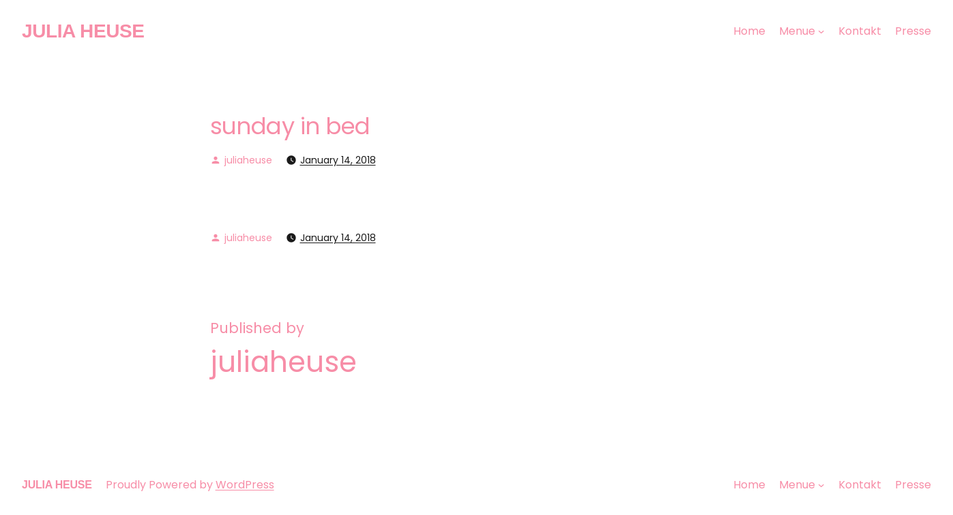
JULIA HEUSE (83, 31)
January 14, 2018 (338, 160)
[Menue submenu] (821, 31)
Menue (797, 31)
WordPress (245, 485)
